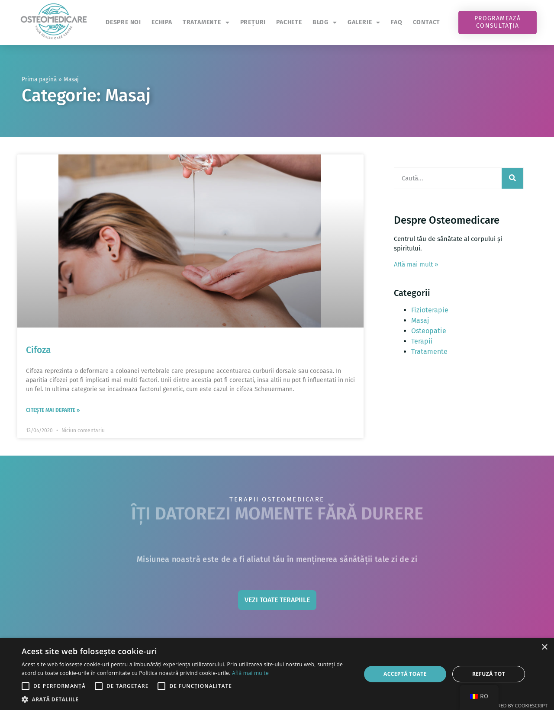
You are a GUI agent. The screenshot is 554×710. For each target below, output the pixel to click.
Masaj (420, 320)
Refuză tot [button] (488, 674)
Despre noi (123, 22)
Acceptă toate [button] (405, 674)
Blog (324, 22)
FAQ (396, 22)
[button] (186, 699)
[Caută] (512, 178)
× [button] (544, 647)
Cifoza (38, 350)
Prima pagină (39, 79)
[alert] (277, 674)
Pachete (289, 22)
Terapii (422, 341)
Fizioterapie (429, 310)
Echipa (161, 22)
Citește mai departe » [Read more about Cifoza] (53, 410)
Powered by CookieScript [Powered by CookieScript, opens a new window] (516, 705)
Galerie (364, 22)
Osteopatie (428, 331)
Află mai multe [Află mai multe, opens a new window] (250, 673)
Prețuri (253, 22)
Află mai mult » (416, 264)
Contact (427, 22)
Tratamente (206, 22)
